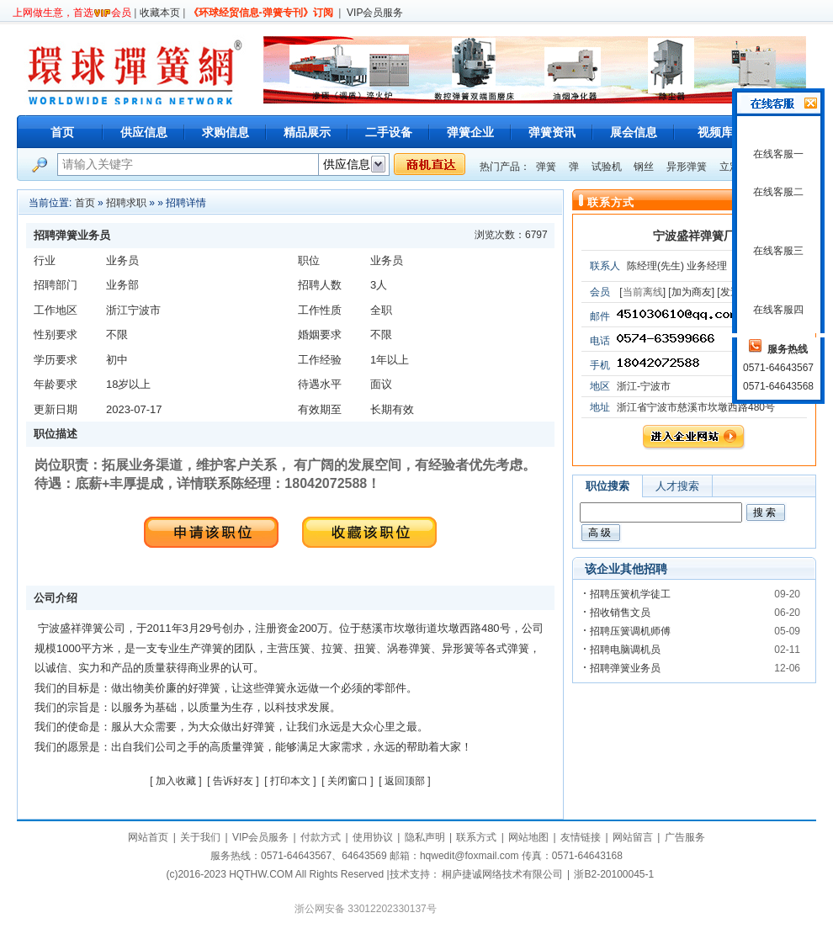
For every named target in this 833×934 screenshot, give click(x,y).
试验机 (607, 166)
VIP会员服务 (375, 13)
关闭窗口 (347, 781)
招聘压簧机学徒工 (630, 594)
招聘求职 (126, 203)
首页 (62, 132)
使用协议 (373, 837)
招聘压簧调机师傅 (630, 631)
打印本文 (290, 781)
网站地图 (528, 837)
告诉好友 (233, 781)
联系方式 (476, 837)
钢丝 (644, 166)
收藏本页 (160, 13)
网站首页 (148, 837)
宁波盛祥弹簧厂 (694, 235)
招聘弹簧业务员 (625, 668)
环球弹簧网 (133, 69)
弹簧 (546, 166)
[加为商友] (691, 292)
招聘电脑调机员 (625, 649)
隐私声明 (425, 837)
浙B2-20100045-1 (614, 874)
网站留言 (633, 837)
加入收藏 (176, 781)
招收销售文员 (620, 612)
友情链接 (580, 837)
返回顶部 (405, 781)
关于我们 (200, 837)
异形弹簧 (686, 166)
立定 (729, 166)
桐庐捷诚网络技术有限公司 (502, 874)
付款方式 (320, 837)
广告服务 (685, 837)
